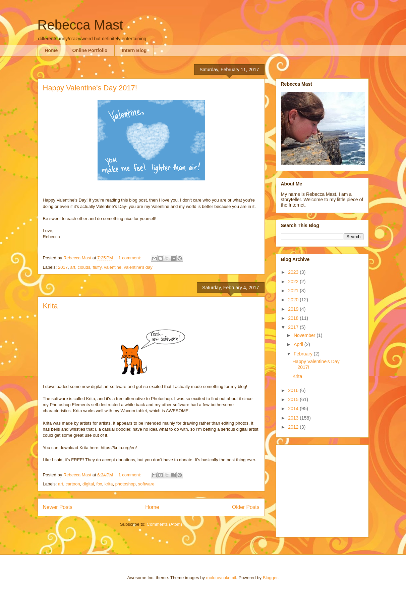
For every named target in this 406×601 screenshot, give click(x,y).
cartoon (72, 483)
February (304, 353)
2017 (63, 267)
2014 (294, 408)
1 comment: (130, 257)
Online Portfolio (89, 50)
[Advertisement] (323, 489)
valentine (112, 267)
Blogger (270, 577)
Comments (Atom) (164, 524)
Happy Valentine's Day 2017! (90, 88)
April (299, 344)
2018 (294, 318)
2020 (294, 299)
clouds (84, 267)
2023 (294, 272)
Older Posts (245, 507)
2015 (294, 399)
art (72, 267)
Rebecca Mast (80, 24)
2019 (294, 309)
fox (99, 483)
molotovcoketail (221, 577)
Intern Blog (134, 50)
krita (109, 483)
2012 (294, 427)
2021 (294, 290)
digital (88, 483)
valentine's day (138, 267)
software (146, 483)
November (305, 335)
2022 (294, 281)
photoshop (125, 483)
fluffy (97, 267)
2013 (294, 418)
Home (51, 50)
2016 (294, 390)
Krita (50, 306)
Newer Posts (57, 507)
